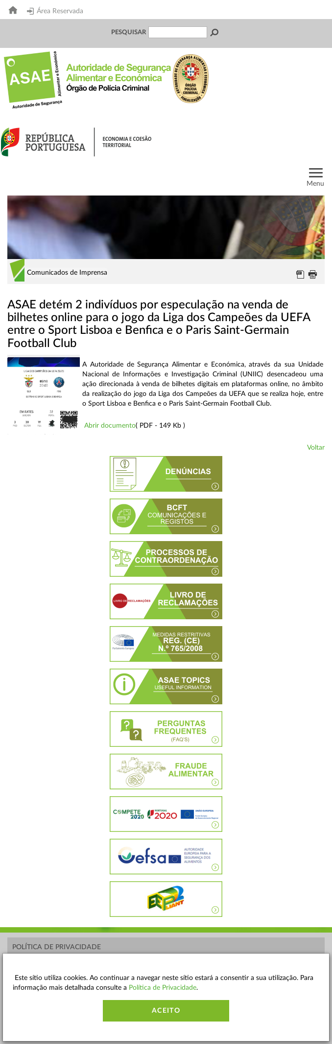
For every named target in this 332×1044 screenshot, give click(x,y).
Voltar (316, 447)
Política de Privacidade (56, 947)
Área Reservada (55, 11)
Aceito (166, 1010)
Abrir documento (110, 425)
